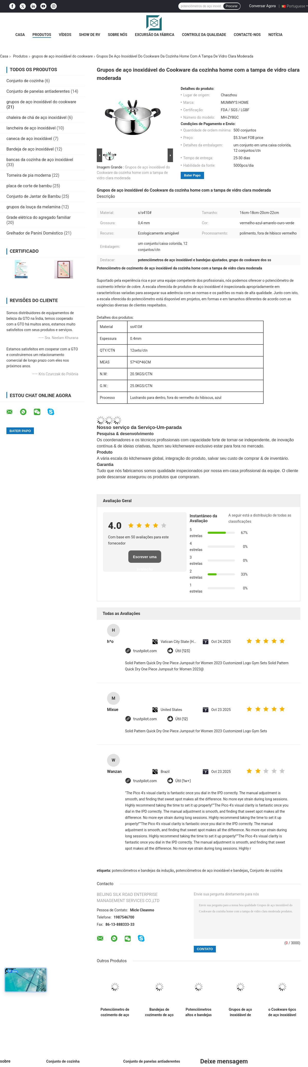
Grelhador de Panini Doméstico (34, 233)
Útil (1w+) (183, 781)
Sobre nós (117, 35)
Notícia (275, 35)
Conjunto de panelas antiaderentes (38, 91)
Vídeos (65, 35)
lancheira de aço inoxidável (31, 128)
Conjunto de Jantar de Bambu (33, 196)
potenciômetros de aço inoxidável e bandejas (212, 870)
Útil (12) (181, 719)
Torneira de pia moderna (28, 175)
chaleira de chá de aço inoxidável (36, 117)
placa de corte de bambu (29, 185)
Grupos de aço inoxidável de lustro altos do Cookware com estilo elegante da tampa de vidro (240, 1012)
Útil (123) (182, 651)
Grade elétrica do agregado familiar (38, 217)
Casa (20, 35)
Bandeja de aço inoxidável (30, 149)
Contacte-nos (247, 35)
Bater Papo (192, 175)
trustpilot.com (145, 651)
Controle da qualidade (204, 35)
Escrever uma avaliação (145, 559)
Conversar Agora (262, 6)
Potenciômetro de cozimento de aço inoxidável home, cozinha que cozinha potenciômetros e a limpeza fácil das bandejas (115, 1012)
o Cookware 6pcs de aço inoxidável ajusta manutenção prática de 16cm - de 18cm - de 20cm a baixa (282, 1012)
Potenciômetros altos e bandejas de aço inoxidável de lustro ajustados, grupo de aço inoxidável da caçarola (199, 1012)
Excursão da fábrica (154, 35)
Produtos (42, 35)
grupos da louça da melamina (33, 206)
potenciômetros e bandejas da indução (143, 870)
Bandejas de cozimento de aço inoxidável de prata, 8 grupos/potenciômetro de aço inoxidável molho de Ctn (159, 1012)
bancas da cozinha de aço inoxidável (39, 159)
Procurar (232, 6)
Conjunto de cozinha (25, 80)
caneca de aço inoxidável (29, 138)
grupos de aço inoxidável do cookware (62, 56)
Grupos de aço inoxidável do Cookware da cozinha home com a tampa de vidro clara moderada (133, 172)
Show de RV (89, 35)
